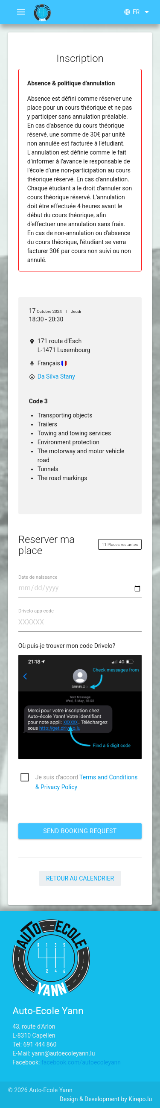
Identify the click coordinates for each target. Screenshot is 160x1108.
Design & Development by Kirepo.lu (106, 1099)
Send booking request (79, 831)
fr (138, 12)
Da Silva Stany (56, 376)
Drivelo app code (36, 610)
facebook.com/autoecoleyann (81, 1062)
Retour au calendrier (80, 878)
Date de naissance (38, 577)
